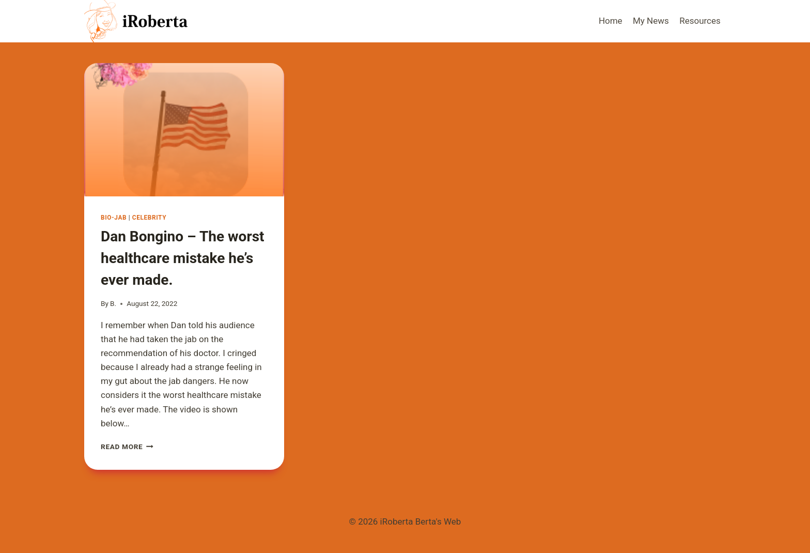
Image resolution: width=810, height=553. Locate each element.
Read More (127, 446)
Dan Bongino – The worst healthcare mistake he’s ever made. (182, 258)
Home (610, 21)
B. (113, 303)
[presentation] (184, 129)
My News (651, 21)
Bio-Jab (114, 217)
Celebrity (149, 217)
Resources (700, 21)
